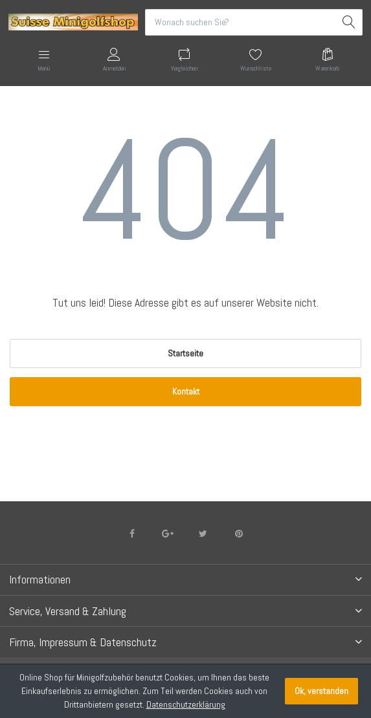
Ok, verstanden (321, 691)
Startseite (185, 353)
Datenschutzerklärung (185, 704)
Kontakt (185, 391)
